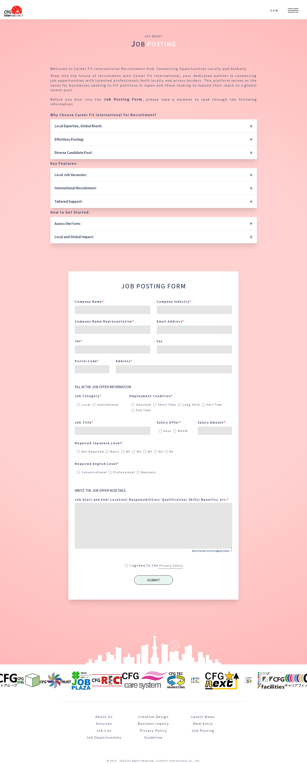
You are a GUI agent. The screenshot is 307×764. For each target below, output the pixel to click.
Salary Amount (212, 422)
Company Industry (174, 301)
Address (124, 361)
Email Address (170, 321)
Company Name (89, 301)
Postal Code (87, 361)
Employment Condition (151, 396)
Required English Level (97, 463)
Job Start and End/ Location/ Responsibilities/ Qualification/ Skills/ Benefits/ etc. (152, 499)
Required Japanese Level (99, 443)
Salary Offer (169, 422)
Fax (160, 341)
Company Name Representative (104, 321)
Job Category (88, 396)
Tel (79, 341)
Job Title (84, 422)
